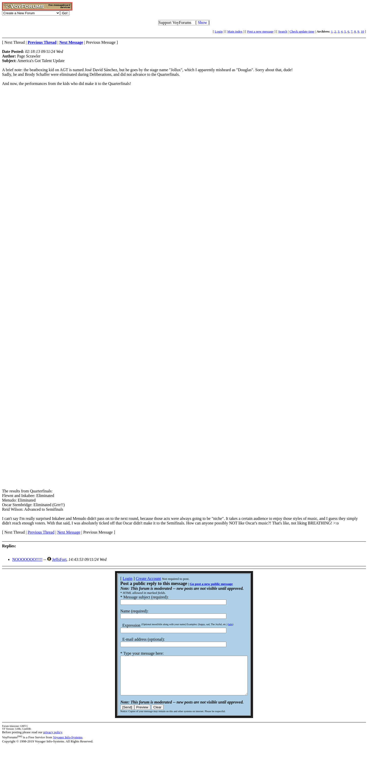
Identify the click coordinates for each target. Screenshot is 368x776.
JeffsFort (59, 559)
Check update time (301, 31)
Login (219, 31)
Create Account (140, 578)
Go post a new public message (203, 584)
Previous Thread (41, 532)
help (222, 624)
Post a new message (260, 31)
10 (362, 31)
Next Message (68, 532)
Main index (235, 31)
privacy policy (52, 740)
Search (282, 31)
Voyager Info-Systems (67, 745)
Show (202, 22)
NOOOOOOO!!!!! (27, 559)
